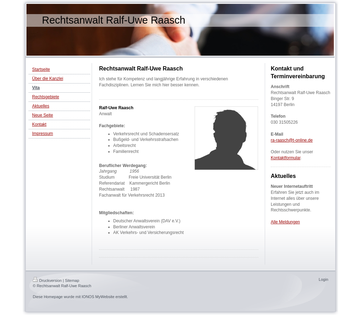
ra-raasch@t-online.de (292, 140)
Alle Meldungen (285, 222)
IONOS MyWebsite (98, 297)
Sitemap (72, 280)
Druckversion (47, 280)
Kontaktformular (285, 157)
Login (323, 279)
